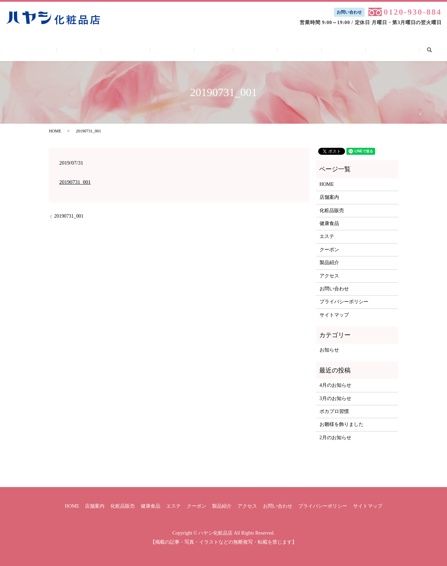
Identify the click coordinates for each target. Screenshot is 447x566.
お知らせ (329, 350)
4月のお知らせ (335, 385)
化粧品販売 (139, 49)
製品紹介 (285, 49)
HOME (64, 49)
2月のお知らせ (335, 437)
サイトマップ (334, 315)
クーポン (248, 49)
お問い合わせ (349, 12)
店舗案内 (99, 49)
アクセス (323, 49)
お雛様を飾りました (342, 424)
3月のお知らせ (335, 398)
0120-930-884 (412, 11)
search (403, 49)
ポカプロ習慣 (334, 411)
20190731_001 (75, 182)
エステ (213, 49)
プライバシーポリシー (344, 301)
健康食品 (179, 49)
